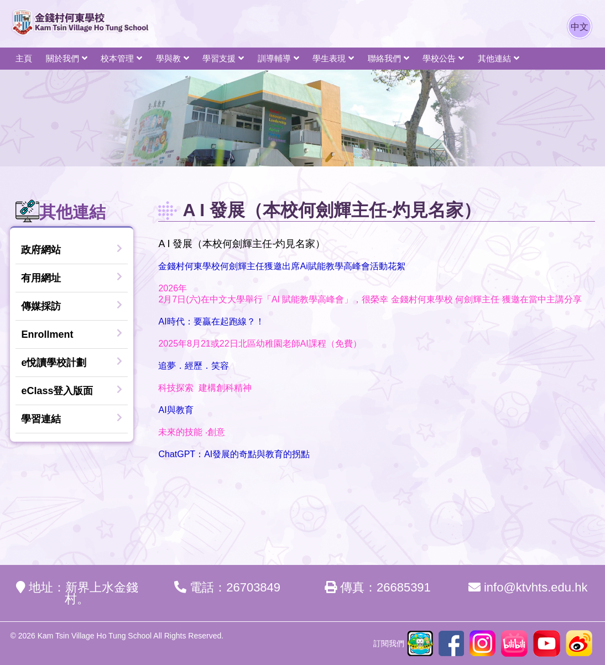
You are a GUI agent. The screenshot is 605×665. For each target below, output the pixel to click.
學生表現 (329, 58)
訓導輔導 (274, 58)
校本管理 (117, 58)
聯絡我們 (384, 58)
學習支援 (219, 58)
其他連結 (494, 58)
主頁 (23, 58)
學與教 (168, 58)
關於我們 (62, 58)
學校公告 (439, 58)
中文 (579, 27)
